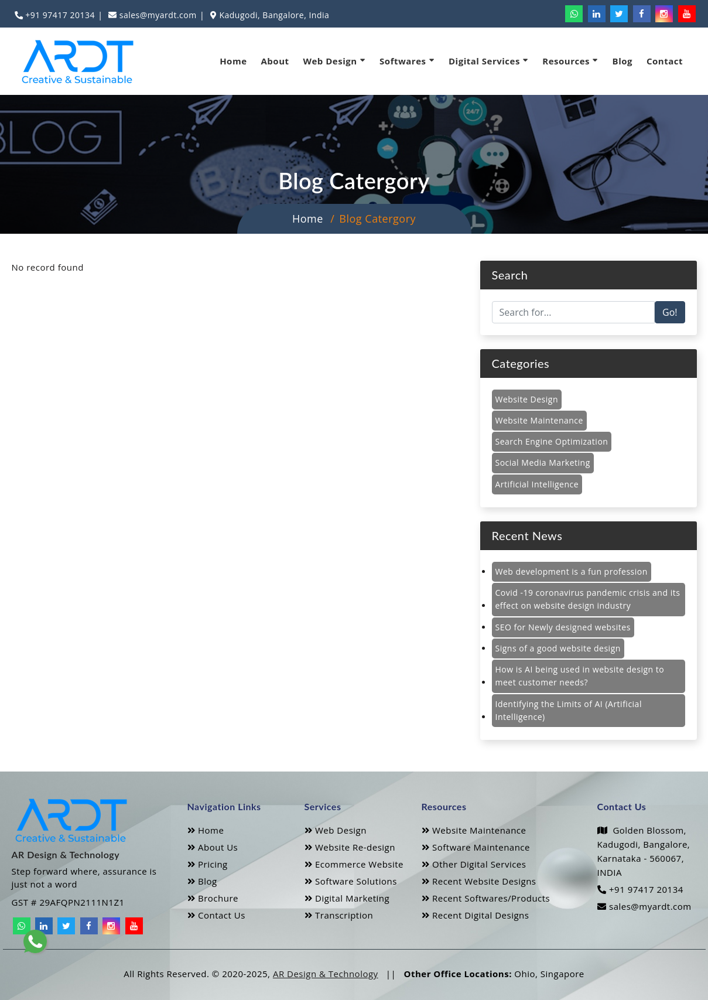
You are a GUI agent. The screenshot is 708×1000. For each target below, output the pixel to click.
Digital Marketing (347, 898)
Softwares (407, 60)
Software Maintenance (476, 847)
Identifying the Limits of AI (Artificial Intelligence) (568, 710)
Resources (570, 60)
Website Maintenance (539, 420)
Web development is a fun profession (571, 571)
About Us (212, 847)
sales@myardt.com (157, 15)
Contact (665, 61)
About (275, 61)
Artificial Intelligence (537, 484)
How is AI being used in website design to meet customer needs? (580, 676)
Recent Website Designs (479, 881)
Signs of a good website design (558, 648)
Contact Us (216, 915)
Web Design (334, 60)
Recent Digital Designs (475, 915)
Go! (669, 312)
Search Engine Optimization (551, 441)
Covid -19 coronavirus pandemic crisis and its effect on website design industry (587, 599)
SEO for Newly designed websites (563, 627)
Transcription (339, 915)
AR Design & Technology (325, 973)
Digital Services (488, 60)
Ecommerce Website (354, 864)
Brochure (212, 898)
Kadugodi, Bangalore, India (273, 15)
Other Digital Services (474, 864)
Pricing (207, 864)
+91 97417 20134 (59, 15)
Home (233, 61)
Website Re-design (350, 847)
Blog (622, 61)
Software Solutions (351, 881)
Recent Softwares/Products (486, 898)
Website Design (526, 399)
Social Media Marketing (542, 462)
